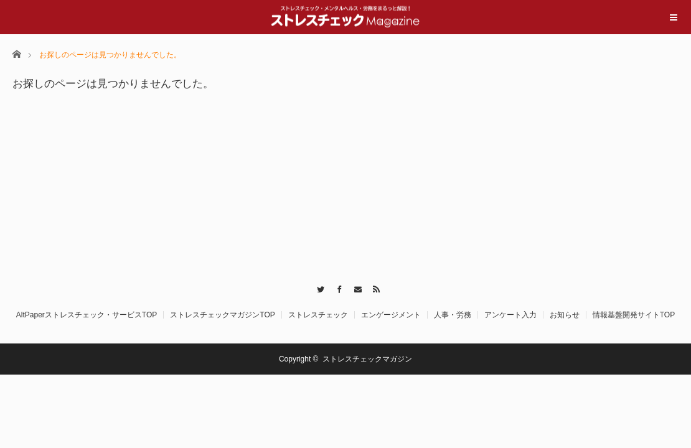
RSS (373, 287)
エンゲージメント (391, 315)
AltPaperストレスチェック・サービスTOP (86, 315)
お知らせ (565, 315)
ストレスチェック (318, 315)
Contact (354, 287)
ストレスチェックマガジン (367, 359)
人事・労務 (452, 315)
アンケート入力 (510, 315)
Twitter (318, 287)
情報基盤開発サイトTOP (634, 315)
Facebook (336, 287)
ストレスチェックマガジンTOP (222, 315)
